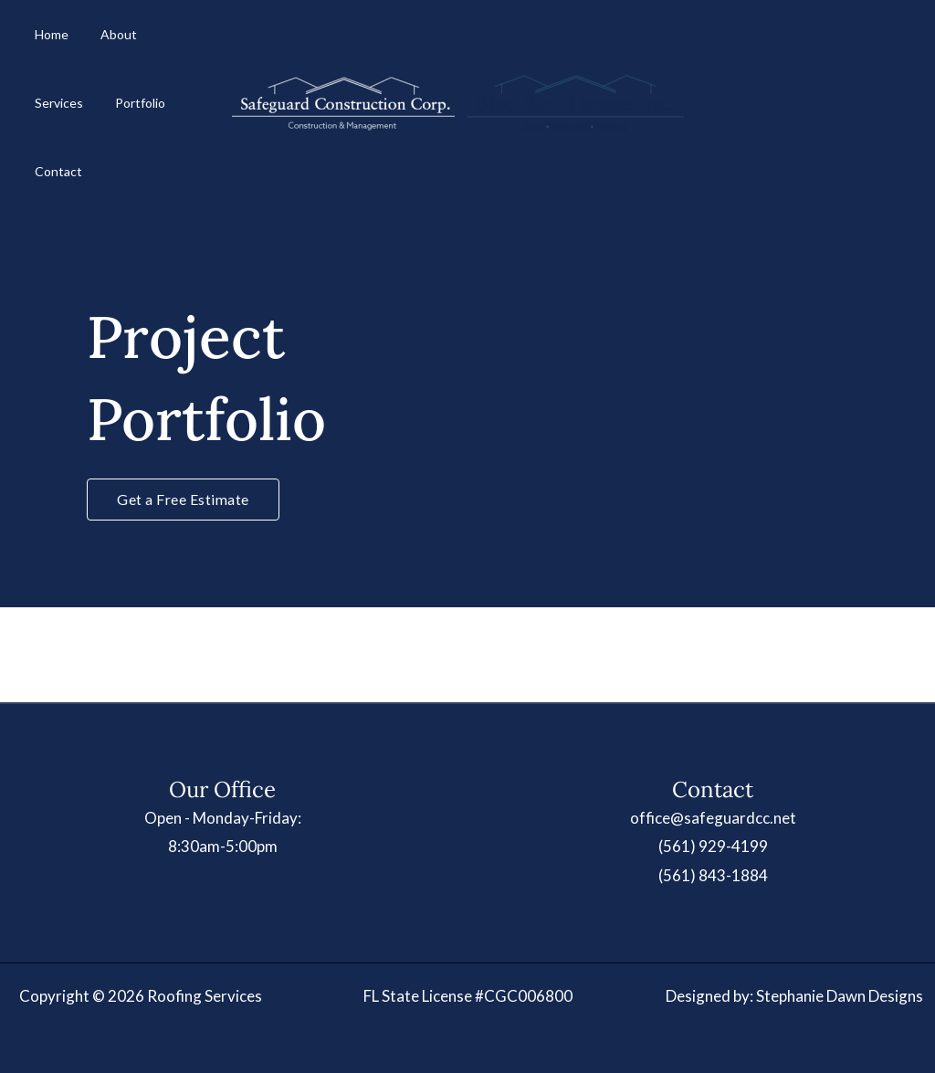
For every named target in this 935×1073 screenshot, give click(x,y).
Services (158, 40)
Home (44, 40)
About (97, 40)
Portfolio (52, 123)
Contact (119, 123)
